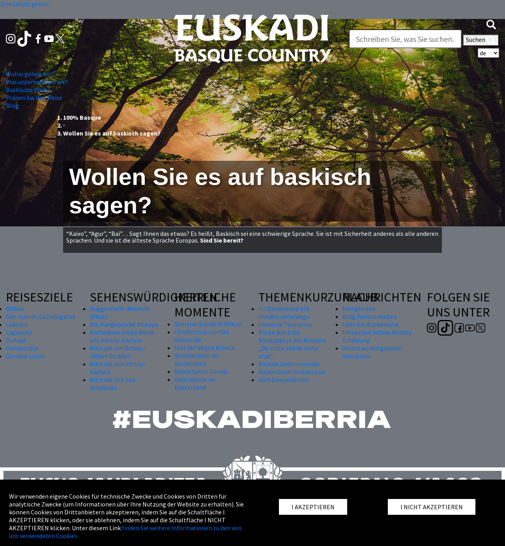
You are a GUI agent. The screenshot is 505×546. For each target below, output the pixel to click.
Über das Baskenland (370, 324)
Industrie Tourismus (285, 324)
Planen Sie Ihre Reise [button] (34, 98)
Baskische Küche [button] (28, 90)
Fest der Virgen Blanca (204, 348)
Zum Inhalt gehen (24, 4)
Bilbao (15, 309)
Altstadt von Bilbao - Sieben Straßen (118, 352)
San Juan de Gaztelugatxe (40, 316)
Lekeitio (17, 324)
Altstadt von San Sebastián (112, 384)
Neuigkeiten (359, 309)
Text (341, 39)
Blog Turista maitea (369, 316)
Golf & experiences (283, 380)
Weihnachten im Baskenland (196, 359)
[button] (491, 24)
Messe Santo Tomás (201, 371)
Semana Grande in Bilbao (208, 324)
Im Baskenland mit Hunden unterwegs (284, 312)
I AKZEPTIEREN (313, 507)
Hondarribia (22, 348)
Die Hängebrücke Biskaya (123, 324)
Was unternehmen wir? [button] (37, 82)
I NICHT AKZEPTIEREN (431, 507)
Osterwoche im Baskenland (194, 383)
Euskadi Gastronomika (288, 364)
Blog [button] (12, 105)
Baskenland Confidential (291, 372)
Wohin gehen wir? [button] (30, 74)
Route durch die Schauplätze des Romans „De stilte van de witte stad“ (292, 344)
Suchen (481, 40)
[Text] (405, 38)
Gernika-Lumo (25, 356)
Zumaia (16, 340)
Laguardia (19, 332)
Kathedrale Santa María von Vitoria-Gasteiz (121, 336)
